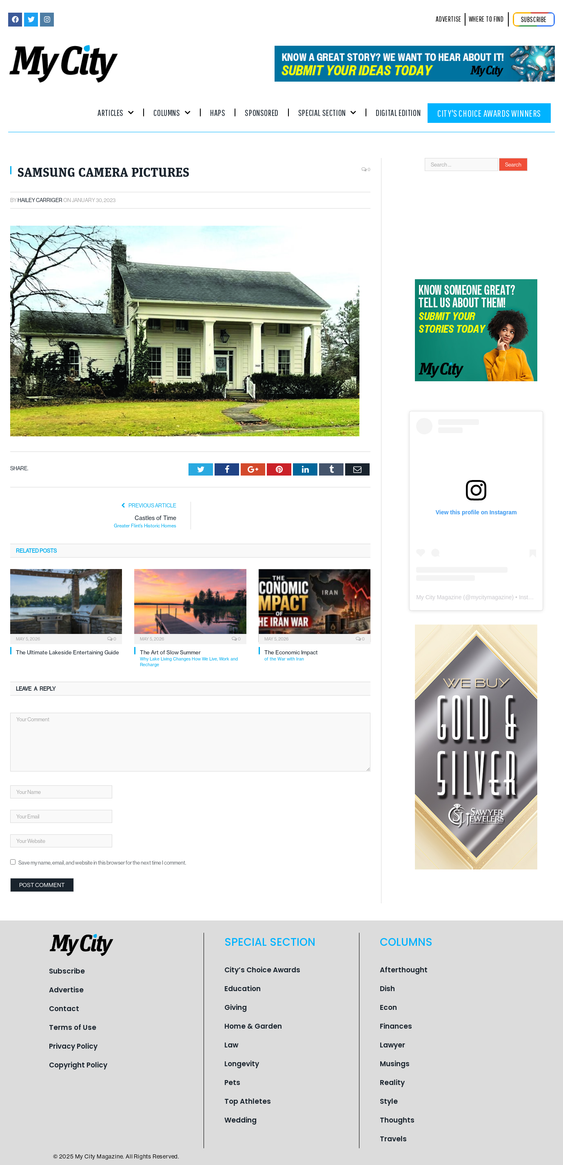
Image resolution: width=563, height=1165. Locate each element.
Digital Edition (398, 112)
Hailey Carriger (40, 200)
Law (231, 1045)
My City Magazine (438, 597)
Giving (235, 1007)
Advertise (66, 990)
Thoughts (397, 1120)
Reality (392, 1082)
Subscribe (67, 971)
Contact (64, 1009)
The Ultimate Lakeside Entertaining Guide (67, 652)
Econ (388, 1007)
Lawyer (392, 1045)
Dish (387, 989)
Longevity (241, 1064)
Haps (217, 112)
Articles (116, 112)
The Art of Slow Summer (193, 658)
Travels (393, 1139)
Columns (172, 112)
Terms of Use (72, 1027)
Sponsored (261, 112)
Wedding (240, 1120)
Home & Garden (253, 1026)
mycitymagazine (491, 597)
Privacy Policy (73, 1046)
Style (389, 1101)
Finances (396, 1026)
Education (242, 989)
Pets (232, 1082)
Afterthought (404, 970)
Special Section (327, 112)
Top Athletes (247, 1101)
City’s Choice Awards (262, 970)
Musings (395, 1064)
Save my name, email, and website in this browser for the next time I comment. (102, 862)
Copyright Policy (78, 1065)
